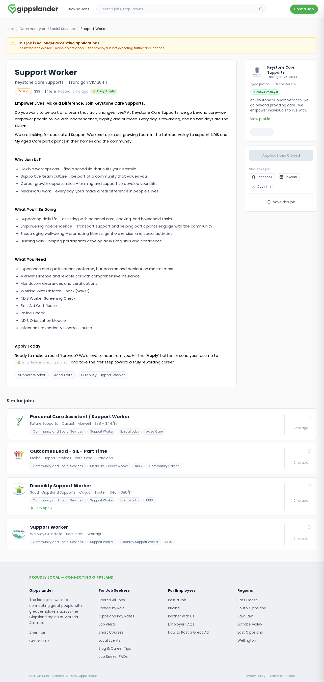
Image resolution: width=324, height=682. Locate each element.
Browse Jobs (78, 9)
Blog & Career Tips (115, 648)
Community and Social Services (47, 28)
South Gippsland (251, 608)
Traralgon (104, 458)
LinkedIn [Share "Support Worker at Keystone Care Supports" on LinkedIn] (288, 177)
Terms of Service (282, 676)
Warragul (95, 533)
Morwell (84, 423)
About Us (37, 632)
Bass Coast (247, 600)
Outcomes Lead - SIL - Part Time (68, 451)
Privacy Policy (255, 676)
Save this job (281, 202)
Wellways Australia (46, 533)
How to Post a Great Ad (188, 632)
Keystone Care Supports (39, 82)
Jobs (11, 28)
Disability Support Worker (109, 466)
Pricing (174, 608)
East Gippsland (250, 632)
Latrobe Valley (249, 624)
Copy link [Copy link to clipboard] (261, 186)
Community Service (164, 466)
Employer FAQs (181, 624)
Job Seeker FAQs (113, 656)
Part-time (83, 458)
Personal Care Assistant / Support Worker (80, 417)
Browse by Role (112, 608)
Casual (68, 423)
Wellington (246, 640)
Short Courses (111, 632)
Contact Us (39, 640)
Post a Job (304, 9)
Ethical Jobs (129, 431)
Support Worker (101, 431)
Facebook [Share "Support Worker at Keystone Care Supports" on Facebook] (262, 177)
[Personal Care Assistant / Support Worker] (162, 424)
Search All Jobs (112, 600)
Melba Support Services (50, 458)
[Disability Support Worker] (162, 497)
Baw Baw (245, 616)
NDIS (138, 466)
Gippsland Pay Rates (116, 616)
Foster (100, 492)
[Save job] (309, 417)
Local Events (109, 640)
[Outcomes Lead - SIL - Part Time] (162, 458)
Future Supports (44, 423)
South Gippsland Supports (52, 492)
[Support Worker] (162, 534)
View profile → (262, 118)
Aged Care (154, 431)
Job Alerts (107, 624)
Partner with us (181, 616)
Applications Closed (281, 155)
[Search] (261, 9)
